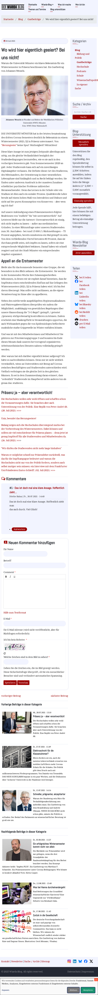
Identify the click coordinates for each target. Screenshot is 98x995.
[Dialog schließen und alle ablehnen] (96, 979)
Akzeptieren (88, 990)
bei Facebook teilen (84, 285)
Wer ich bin (80, 4)
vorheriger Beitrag (11, 696)
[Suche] (83, 112)
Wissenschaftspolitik (84, 80)
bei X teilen (85, 277)
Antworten (19, 529)
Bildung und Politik (82, 56)
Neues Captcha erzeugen (5, 653)
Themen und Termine (37, 9)
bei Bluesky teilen (85, 306)
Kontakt (5, 961)
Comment (9, 572)
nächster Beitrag (59, 696)
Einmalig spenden (83, 200)
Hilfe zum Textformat (15, 612)
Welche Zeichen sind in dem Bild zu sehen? (26, 657)
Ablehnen (73, 990)
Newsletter (17, 961)
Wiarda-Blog (47, 4)
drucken (83, 319)
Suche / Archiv (32, 961)
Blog (20, 19)
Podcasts (81, 71)
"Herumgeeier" (9, 145)
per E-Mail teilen (84, 325)
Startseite (32, 4)
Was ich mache (64, 4)
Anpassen (5, 990)
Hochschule (83, 66)
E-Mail (7, 618)
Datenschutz (73, 971)
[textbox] (35, 594)
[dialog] (49, 986)
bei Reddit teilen (84, 314)
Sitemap (45, 961)
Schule (80, 75)
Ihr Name (8, 549)
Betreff (7, 560)
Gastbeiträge (34, 19)
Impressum (88, 971)
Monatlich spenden (83, 143)
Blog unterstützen (57, 9)
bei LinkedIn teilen (84, 297)
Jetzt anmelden (83, 253)
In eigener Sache (81, 86)
